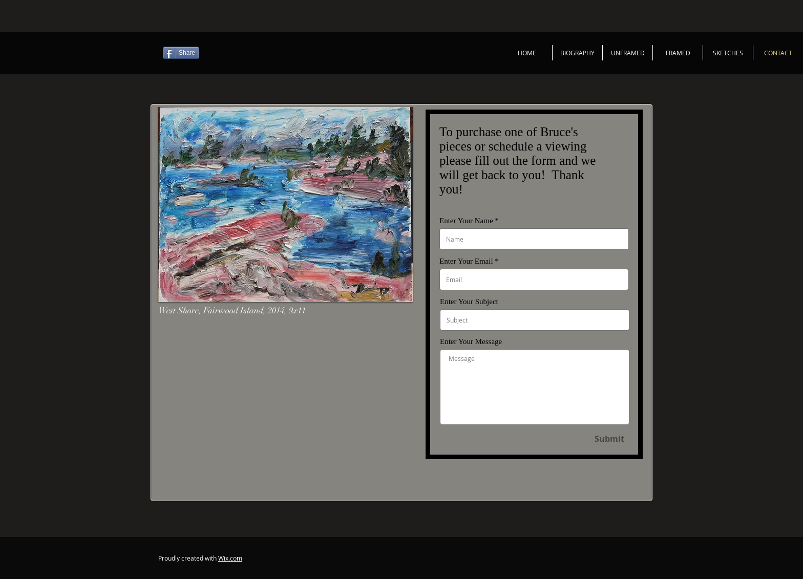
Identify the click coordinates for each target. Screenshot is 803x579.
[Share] (181, 53)
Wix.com (230, 558)
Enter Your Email (466, 261)
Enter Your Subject (469, 302)
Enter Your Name (466, 221)
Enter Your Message (471, 342)
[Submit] (609, 438)
